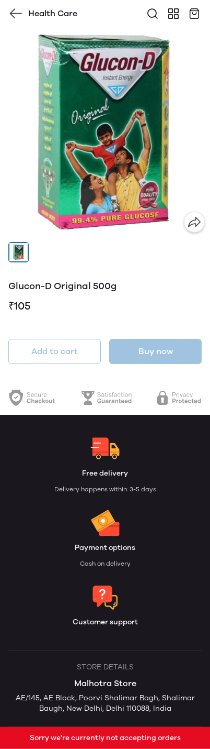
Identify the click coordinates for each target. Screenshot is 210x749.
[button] (18, 252)
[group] (105, 132)
